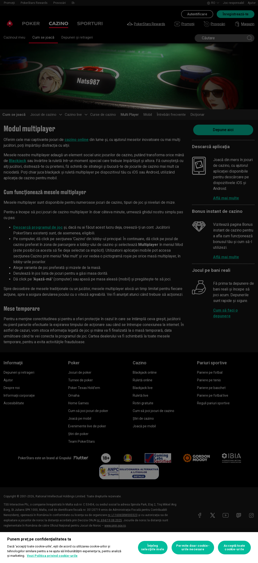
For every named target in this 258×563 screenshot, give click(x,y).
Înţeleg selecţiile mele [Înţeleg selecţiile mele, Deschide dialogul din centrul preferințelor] (152, 547)
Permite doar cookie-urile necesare (193, 547)
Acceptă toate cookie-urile (234, 547)
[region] (129, 547)
